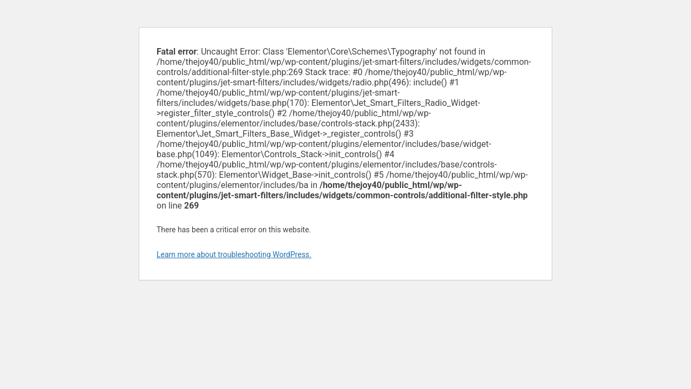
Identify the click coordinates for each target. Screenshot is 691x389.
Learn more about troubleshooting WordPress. (234, 254)
